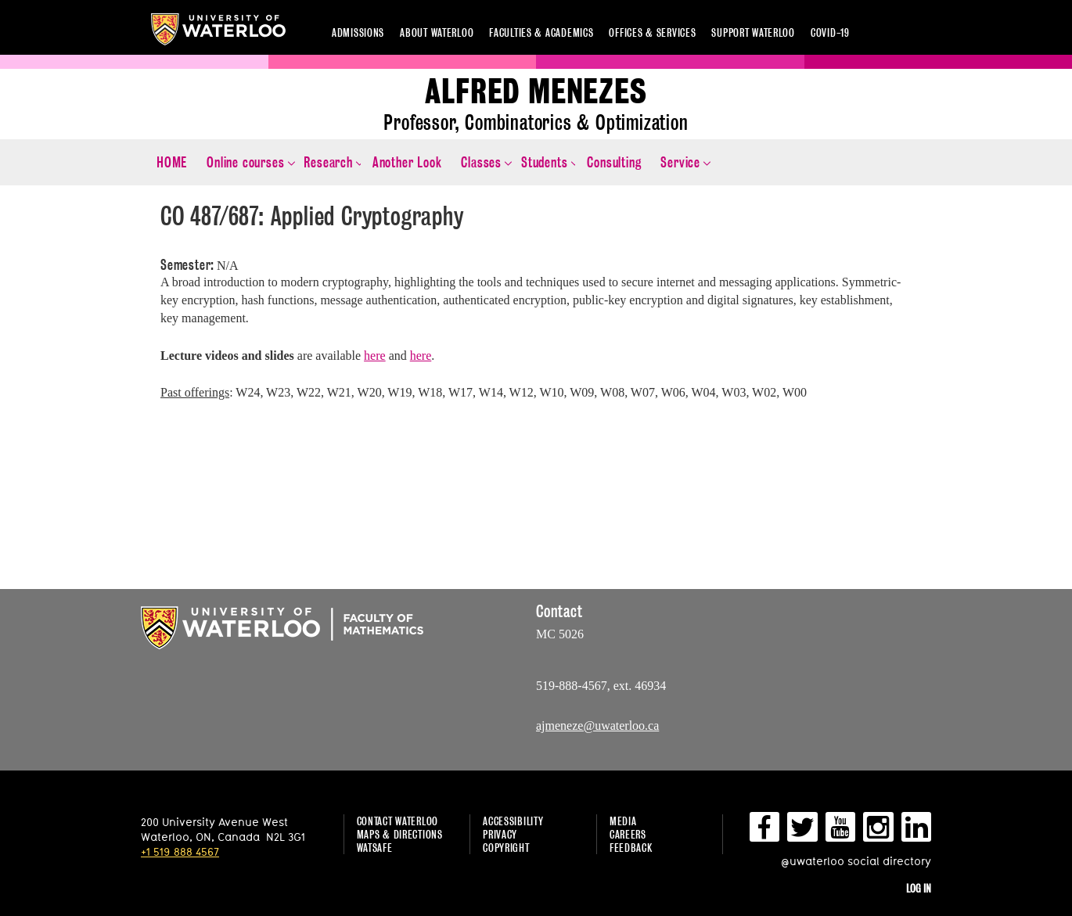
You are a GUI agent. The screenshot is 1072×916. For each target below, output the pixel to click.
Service (680, 162)
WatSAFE (375, 847)
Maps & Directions (400, 834)
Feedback (631, 847)
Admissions (358, 32)
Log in (918, 888)
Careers (628, 834)
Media (623, 821)
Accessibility (513, 821)
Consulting (614, 162)
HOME (171, 162)
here (375, 355)
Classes (481, 162)
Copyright (506, 847)
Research (328, 162)
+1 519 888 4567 (180, 851)
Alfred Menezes (535, 92)
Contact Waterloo (398, 821)
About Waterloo (436, 32)
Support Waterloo (753, 32)
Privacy (500, 834)
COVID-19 (830, 32)
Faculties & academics (541, 32)
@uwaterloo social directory (856, 860)
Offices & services (652, 32)
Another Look (407, 162)
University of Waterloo (218, 29)
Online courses (245, 162)
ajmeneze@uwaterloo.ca (597, 725)
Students (544, 162)
